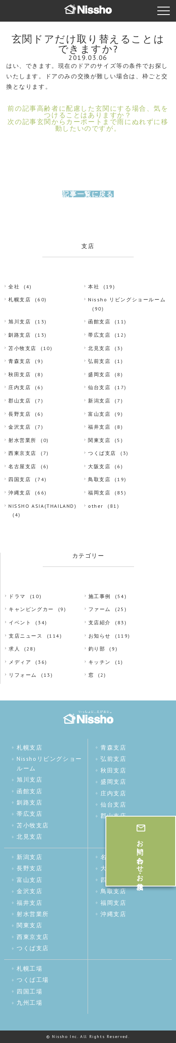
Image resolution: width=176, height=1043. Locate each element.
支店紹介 (99, 622)
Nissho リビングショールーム (127, 299)
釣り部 (96, 649)
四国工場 (29, 991)
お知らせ (99, 636)
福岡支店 (99, 492)
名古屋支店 (22, 466)
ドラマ (17, 596)
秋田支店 (19, 374)
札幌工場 (29, 968)
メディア (20, 662)
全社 (14, 286)
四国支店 (19, 479)
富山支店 (99, 414)
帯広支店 (99, 335)
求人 (14, 649)
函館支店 (99, 321)
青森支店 (19, 361)
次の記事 (87, 124)
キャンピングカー (31, 609)
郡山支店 (19, 400)
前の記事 (87, 111)
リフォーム (23, 675)
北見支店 (99, 348)
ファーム (99, 609)
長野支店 (19, 414)
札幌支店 (19, 299)
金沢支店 (19, 427)
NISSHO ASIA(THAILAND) (42, 506)
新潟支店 (99, 400)
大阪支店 (99, 466)
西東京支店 (22, 453)
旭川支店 (19, 321)
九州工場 (29, 1002)
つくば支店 (102, 453)
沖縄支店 (19, 492)
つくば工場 (33, 979)
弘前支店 (99, 361)
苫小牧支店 (22, 348)
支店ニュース (26, 636)
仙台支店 (99, 387)
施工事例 (99, 596)
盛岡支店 (99, 374)
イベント (20, 622)
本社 (93, 286)
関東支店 (99, 440)
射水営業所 (22, 440)
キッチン (99, 662)
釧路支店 (19, 335)
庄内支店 (19, 387)
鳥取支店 (99, 479)
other (95, 506)
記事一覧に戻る (87, 194)
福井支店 (99, 427)
